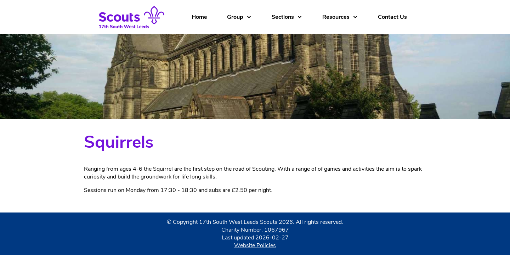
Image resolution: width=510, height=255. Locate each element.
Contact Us (392, 17)
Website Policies (255, 245)
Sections (287, 17)
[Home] (137, 17)
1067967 (276, 230)
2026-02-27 (272, 238)
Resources (340, 17)
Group (239, 17)
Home (199, 17)
